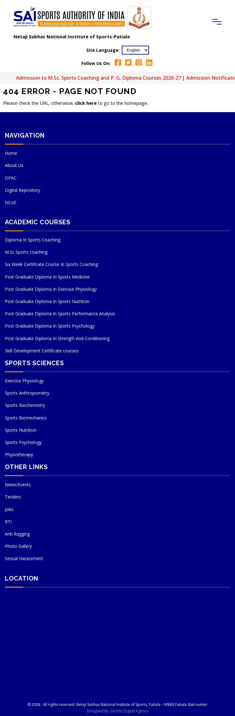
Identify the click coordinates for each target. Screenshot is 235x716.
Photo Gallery (18, 546)
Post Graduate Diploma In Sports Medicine (47, 277)
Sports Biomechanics (26, 418)
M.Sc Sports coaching (26, 252)
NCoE (10, 202)
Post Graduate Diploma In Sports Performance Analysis (60, 313)
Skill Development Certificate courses (42, 351)
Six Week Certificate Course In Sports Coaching (51, 264)
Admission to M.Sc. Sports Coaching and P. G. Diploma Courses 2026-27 (103, 77)
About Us (14, 165)
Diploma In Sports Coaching (32, 240)
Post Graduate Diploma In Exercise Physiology (51, 289)
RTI (8, 522)
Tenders (13, 497)
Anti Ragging (17, 534)
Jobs (9, 509)
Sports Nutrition (20, 430)
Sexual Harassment (24, 558)
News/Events (18, 484)
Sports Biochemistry (25, 405)
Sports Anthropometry (27, 393)
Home (11, 153)
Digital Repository (22, 190)
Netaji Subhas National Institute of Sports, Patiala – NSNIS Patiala (131, 704)
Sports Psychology (23, 442)
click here (86, 103)
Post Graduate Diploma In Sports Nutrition (47, 301)
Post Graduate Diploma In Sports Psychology (50, 326)
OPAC (11, 178)
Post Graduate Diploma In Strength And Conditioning (57, 338)
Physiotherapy (19, 454)
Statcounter (197, 704)
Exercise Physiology (24, 381)
